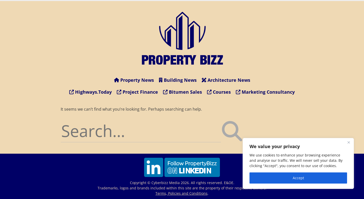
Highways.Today (90, 92)
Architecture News (226, 80)
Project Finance (137, 92)
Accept (298, 177)
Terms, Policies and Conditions (181, 193)
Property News (134, 80)
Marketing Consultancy (265, 92)
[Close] (349, 142)
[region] (298, 163)
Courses (219, 92)
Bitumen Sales (182, 92)
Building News (178, 80)
